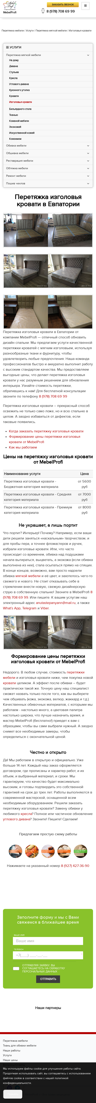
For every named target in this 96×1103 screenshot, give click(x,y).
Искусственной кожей (21, 133)
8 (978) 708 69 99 (61, 11)
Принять (12, 1094)
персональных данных (39, 971)
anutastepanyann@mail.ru (56, 603)
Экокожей (15, 127)
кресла (26, 814)
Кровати (14, 96)
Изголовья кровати (20, 102)
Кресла (13, 78)
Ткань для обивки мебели (19, 1045)
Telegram (29, 608)
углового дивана (16, 819)
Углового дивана (19, 84)
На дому (13, 60)
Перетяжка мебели (15, 1040)
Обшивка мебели (17, 153)
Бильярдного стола (20, 109)
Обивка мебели (16, 145)
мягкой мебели (28, 576)
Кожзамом (15, 139)
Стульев (14, 72)
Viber (45, 608)
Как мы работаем (23, 447)
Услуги (7, 1055)
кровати (9, 683)
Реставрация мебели (19, 160)
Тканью (13, 115)
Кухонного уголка (19, 90)
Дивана (13, 66)
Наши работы (11, 1050)
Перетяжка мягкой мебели (23, 55)
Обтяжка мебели (17, 168)
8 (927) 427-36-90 (75, 866)
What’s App (11, 608)
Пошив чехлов (15, 183)
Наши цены (10, 1060)
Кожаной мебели (19, 121)
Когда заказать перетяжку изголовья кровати (46, 431)
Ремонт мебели (16, 175)
